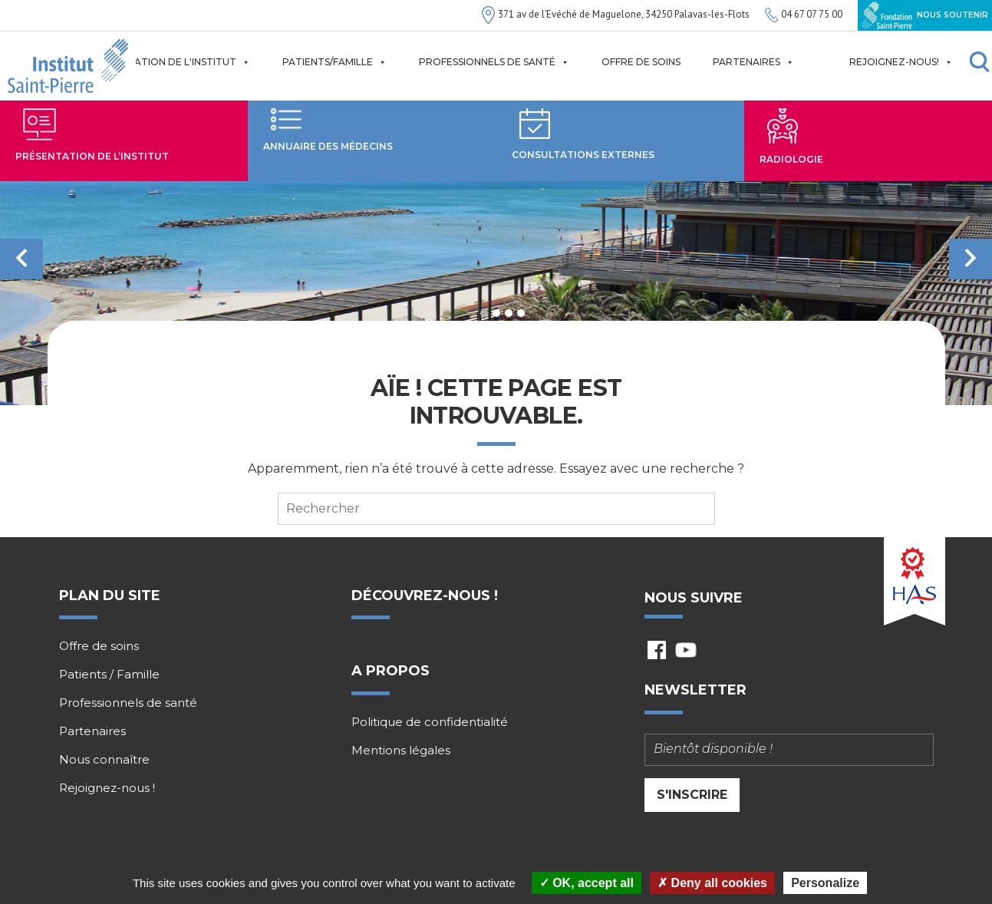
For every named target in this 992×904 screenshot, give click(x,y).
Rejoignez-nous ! (107, 788)
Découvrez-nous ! (424, 595)
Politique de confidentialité (429, 722)
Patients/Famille (334, 62)
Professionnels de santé (494, 62)
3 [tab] (508, 313)
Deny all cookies (712, 882)
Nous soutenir (925, 15)
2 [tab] (496, 313)
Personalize (825, 882)
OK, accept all (586, 882)
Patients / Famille (109, 674)
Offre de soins (641, 62)
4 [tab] (521, 313)
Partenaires (753, 62)
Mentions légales (400, 750)
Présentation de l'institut (169, 62)
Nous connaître (104, 760)
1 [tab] (484, 313)
